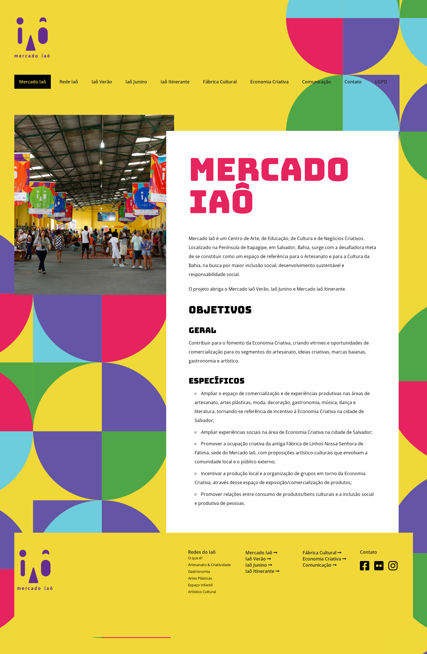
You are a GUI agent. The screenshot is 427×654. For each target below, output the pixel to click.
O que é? (195, 557)
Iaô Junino (136, 82)
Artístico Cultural (202, 591)
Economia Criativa (269, 82)
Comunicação (316, 82)
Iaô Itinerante (175, 82)
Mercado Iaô (32, 82)
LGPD (381, 82)
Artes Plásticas (200, 578)
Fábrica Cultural (220, 82)
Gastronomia (199, 571)
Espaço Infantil (200, 584)
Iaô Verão (102, 82)
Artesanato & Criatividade (209, 564)
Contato (353, 82)
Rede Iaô (69, 82)
